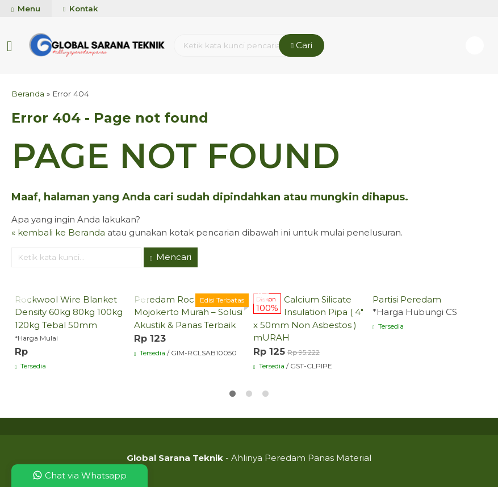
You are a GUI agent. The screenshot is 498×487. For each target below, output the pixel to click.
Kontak (80, 8)
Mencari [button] (170, 256)
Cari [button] (301, 45)
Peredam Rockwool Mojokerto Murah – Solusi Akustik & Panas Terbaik (188, 312)
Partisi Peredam (407, 299)
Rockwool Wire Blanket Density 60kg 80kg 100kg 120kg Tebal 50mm (69, 312)
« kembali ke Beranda (58, 232)
